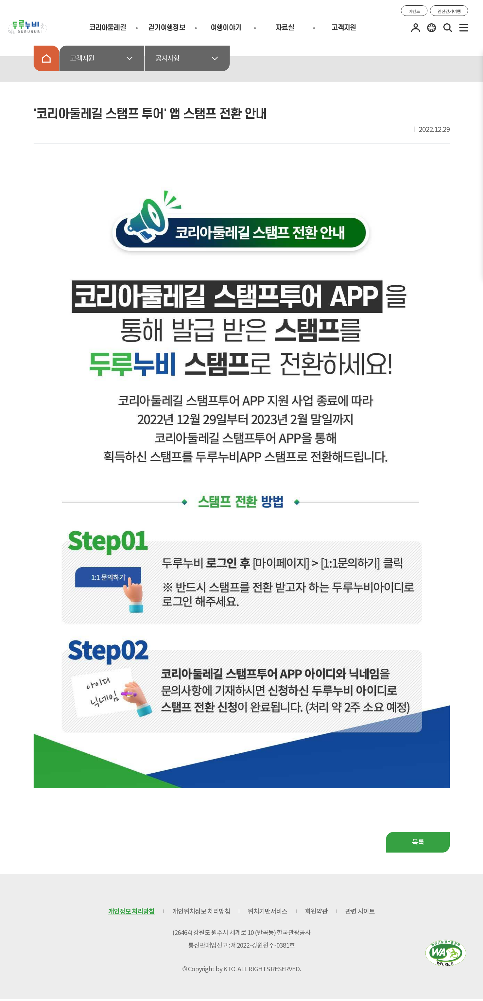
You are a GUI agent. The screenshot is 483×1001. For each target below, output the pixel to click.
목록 (418, 842)
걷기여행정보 (166, 28)
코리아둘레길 (107, 28)
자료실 (285, 28)
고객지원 (344, 28)
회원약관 (316, 911)
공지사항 (167, 58)
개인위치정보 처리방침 (201, 911)
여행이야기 (226, 28)
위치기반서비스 (267, 911)
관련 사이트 (360, 911)
